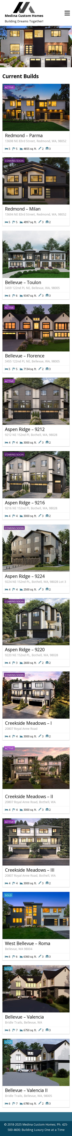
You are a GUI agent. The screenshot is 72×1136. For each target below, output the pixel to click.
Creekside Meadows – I (28, 723)
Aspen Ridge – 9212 (25, 429)
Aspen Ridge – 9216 (25, 503)
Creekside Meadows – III (29, 870)
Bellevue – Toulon (23, 282)
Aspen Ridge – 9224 (25, 576)
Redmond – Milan (23, 209)
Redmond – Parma (24, 135)
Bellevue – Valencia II (26, 1090)
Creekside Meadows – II (29, 796)
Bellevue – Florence (24, 356)
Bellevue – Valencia (24, 1017)
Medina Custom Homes (24, 15)
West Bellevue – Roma (27, 943)
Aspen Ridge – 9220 (25, 649)
